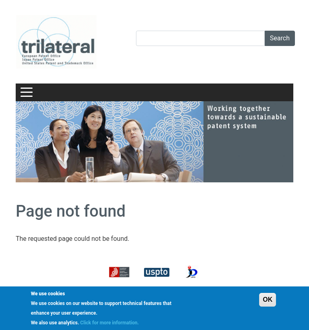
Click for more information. (109, 323)
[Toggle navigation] (26, 92)
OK (267, 299)
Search (280, 38)
